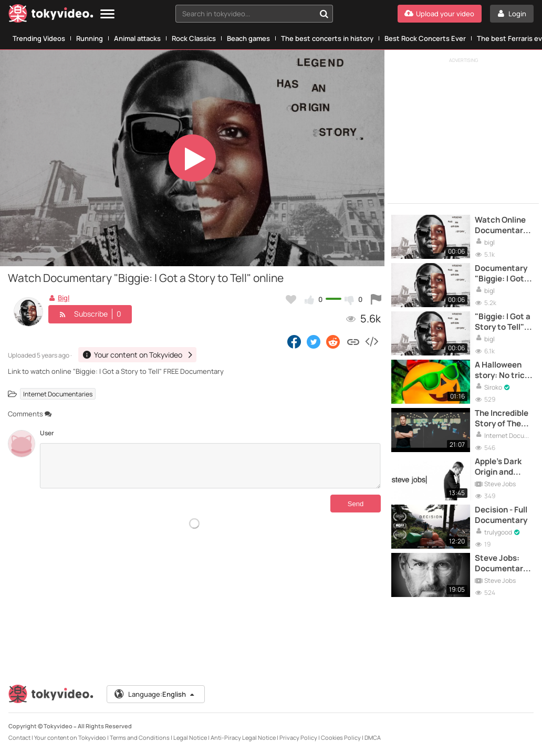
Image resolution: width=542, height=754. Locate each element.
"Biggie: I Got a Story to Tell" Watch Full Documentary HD (502, 322)
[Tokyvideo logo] (50, 15)
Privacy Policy (298, 737)
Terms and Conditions (140, 737)
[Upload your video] (440, 14)
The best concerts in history (327, 38)
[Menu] (107, 14)
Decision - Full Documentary (501, 515)
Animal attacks (137, 38)
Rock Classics (194, 38)
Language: (154, 694)
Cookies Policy (341, 737)
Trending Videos (39, 38)
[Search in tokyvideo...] (324, 14)
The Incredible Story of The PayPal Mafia (501, 419)
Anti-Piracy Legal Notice (243, 737)
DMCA (372, 737)
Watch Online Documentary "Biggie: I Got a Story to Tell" (502, 225)
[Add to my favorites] (291, 299)
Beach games (248, 38)
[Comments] (210, 465)
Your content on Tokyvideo (70, 737)
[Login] (512, 14)
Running (89, 38)
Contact (19, 737)
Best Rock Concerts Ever (425, 38)
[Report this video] (376, 299)
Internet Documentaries (57, 394)
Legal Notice (190, 737)
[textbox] (245, 13)
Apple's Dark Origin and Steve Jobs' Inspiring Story (502, 467)
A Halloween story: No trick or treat (502, 370)
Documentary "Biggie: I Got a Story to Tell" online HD (502, 274)
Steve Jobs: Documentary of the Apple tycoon (501, 563)
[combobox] (254, 14)
